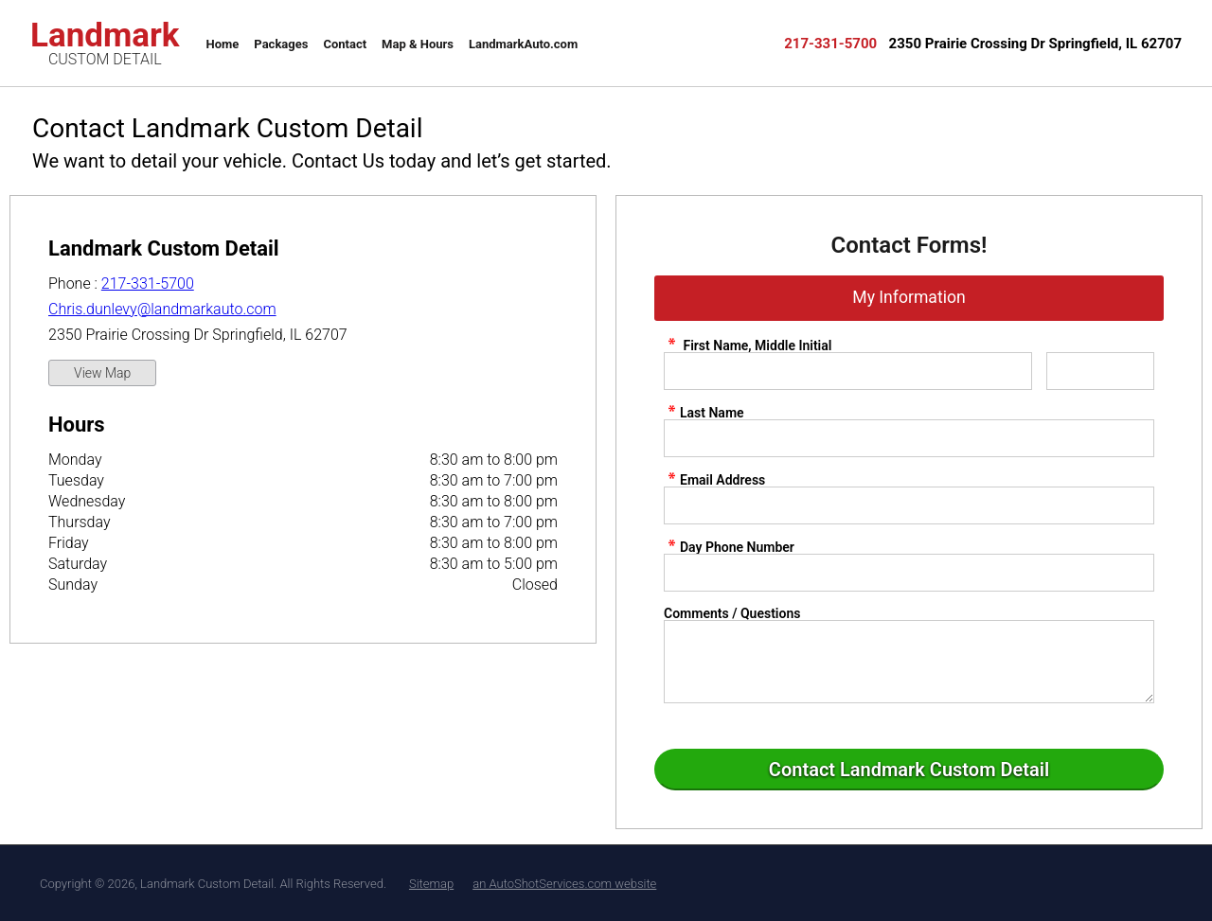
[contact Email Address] (909, 505)
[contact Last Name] (909, 438)
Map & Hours (418, 44)
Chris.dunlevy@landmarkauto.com (162, 309)
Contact (344, 44)
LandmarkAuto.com (523, 44)
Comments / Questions (732, 613)
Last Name (704, 412)
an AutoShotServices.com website (564, 884)
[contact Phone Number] (909, 573)
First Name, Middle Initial (747, 345)
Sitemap (431, 884)
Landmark (105, 41)
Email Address (714, 479)
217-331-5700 (147, 283)
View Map (102, 373)
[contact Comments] (909, 661)
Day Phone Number (729, 547)
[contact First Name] (848, 371)
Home (223, 44)
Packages (281, 44)
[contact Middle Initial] (1100, 371)
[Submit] (909, 769)
